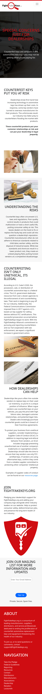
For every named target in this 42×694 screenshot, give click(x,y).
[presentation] (24, 587)
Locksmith (8, 688)
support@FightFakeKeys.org (16, 647)
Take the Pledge (10, 662)
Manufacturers (10, 678)
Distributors (9, 675)
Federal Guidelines (11, 664)
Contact (7, 672)
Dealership (8, 683)
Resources (8, 670)
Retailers (7, 686)
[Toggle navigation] (37, 4)
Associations (9, 680)
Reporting (8, 667)
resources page (31, 475)
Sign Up (21, 595)
